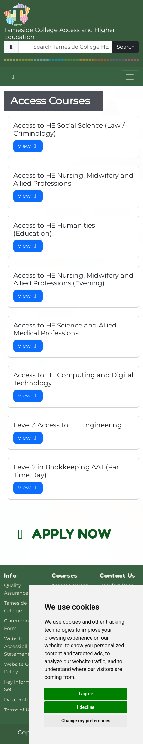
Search (126, 47)
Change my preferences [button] (85, 720)
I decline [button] (85, 707)
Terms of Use (19, 710)
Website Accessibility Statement (18, 646)
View (28, 146)
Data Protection (23, 700)
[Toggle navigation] (130, 76)
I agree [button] (86, 693)
